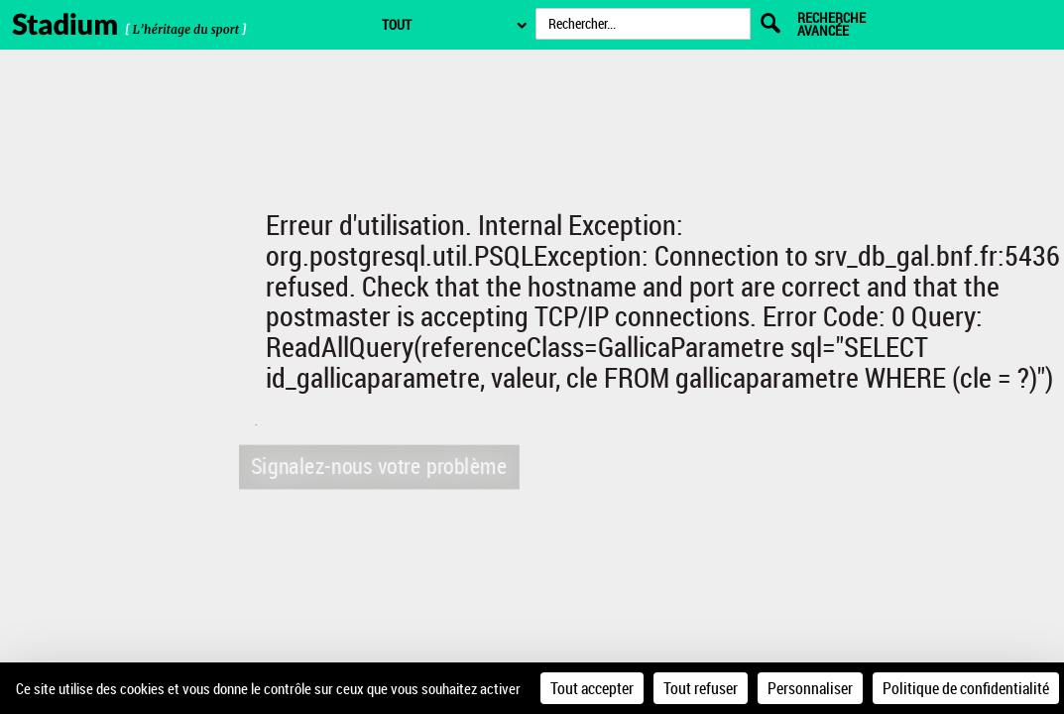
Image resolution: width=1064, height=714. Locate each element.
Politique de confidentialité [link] (966, 688)
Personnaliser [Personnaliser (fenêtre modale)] (810, 688)
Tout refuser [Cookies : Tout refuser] (700, 688)
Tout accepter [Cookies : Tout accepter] (592, 688)
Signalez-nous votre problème (377, 466)
